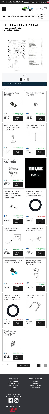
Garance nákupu (13, 381)
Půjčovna (34, 2)
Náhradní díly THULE (13, 16)
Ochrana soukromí (35, 385)
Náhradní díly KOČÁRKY (28, 16)
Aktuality (35, 381)
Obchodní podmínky (19, 2)
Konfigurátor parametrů (13, 83)
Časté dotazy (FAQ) (13, 385)
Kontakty (41, 2)
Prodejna (27, 2)
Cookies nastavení (35, 387)
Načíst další (23, 365)
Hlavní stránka (13, 2)
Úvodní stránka (4, 16)
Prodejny (13, 387)
